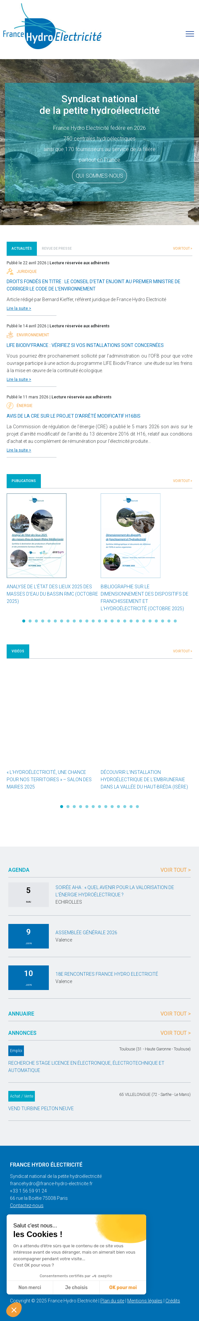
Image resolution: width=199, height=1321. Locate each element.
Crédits (172, 1300)
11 (86, 620)
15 (112, 620)
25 (175, 620)
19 (137, 620)
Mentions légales (144, 1300)
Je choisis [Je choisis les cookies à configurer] (76, 1287)
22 (156, 620)
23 (162, 620)
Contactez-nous (27, 1205)
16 (118, 620)
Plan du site (112, 1300)
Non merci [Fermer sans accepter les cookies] (29, 1287)
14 (105, 620)
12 (93, 620)
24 (168, 620)
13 (99, 620)
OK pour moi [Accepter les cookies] (123, 1287)
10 (80, 620)
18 (131, 620)
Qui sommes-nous (99, 176)
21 (150, 620)
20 (143, 620)
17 (124, 620)
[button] (14, 1310)
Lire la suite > (19, 308)
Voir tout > (182, 248)
